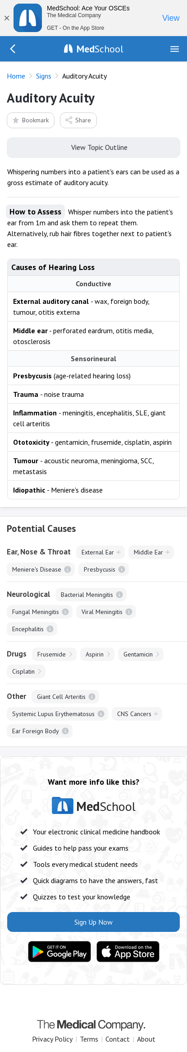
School (100, 48)
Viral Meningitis (102, 612)
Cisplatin (23, 671)
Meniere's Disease (36, 569)
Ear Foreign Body (35, 731)
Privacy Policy (52, 1038)
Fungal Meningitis (35, 612)
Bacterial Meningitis (87, 595)
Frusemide (51, 654)
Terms (89, 1038)
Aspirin (95, 654)
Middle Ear (148, 552)
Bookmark (30, 120)
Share (77, 120)
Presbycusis (99, 569)
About (146, 1038)
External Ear (98, 552)
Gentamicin (138, 654)
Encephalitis (28, 629)
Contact (117, 1038)
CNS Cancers (134, 714)
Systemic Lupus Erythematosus (53, 714)
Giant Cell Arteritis (61, 697)
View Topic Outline (93, 147)
